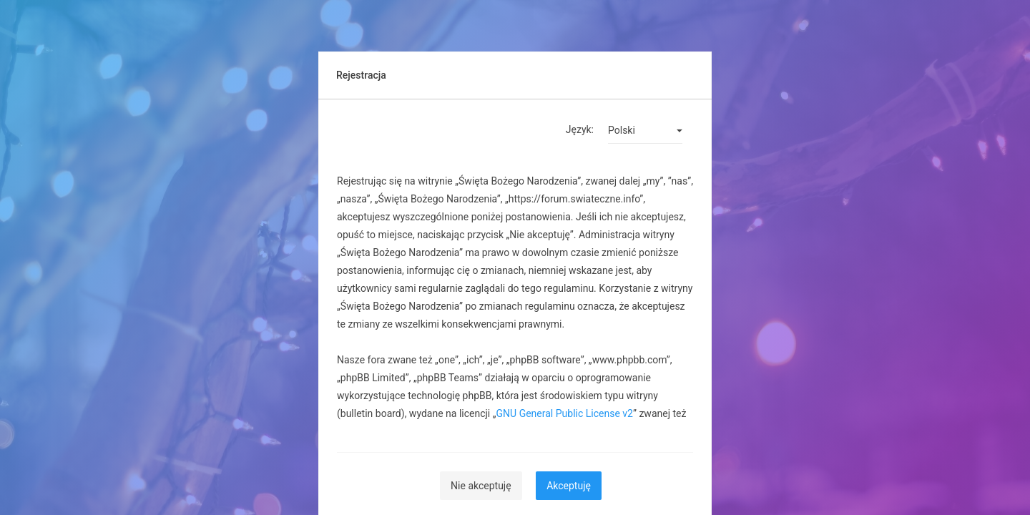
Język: (580, 129)
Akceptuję (568, 485)
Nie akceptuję (481, 485)
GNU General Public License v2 (564, 413)
